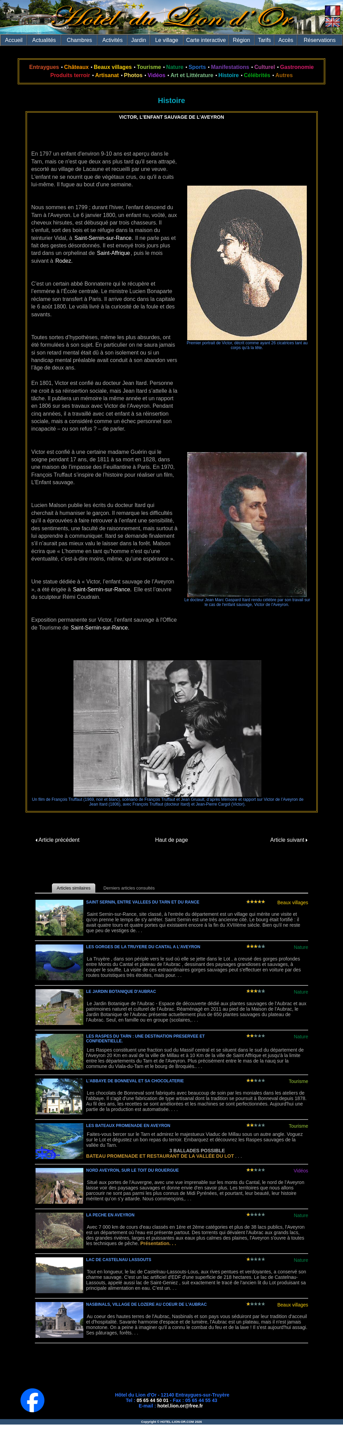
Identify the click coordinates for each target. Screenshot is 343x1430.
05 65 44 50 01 (152, 1400)
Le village (166, 40)
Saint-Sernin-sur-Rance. (103, 238)
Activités (112, 40)
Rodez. (64, 261)
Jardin (138, 40)
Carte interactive (206, 40)
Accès (285, 40)
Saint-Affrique (113, 253)
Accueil (14, 40)
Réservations (319, 40)
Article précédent (58, 840)
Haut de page (171, 840)
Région (241, 40)
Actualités (44, 40)
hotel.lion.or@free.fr (180, 1406)
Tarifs (264, 40)
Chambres (79, 40)
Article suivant (288, 840)
